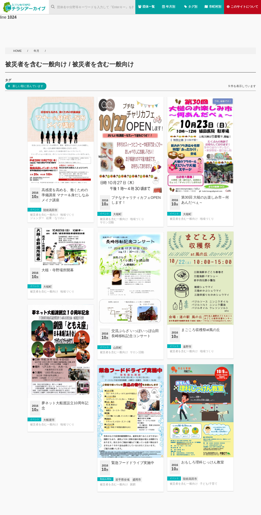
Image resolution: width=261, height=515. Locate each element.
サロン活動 (107, 222)
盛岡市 (137, 479)
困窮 (133, 484)
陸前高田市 (50, 210)
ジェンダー (37, 218)
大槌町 (117, 214)
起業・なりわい (56, 218)
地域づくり (67, 214)
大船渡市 (49, 419)
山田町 (117, 347)
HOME (17, 50)
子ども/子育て (208, 483)
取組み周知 (105, 479)
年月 (37, 50)
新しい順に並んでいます (25, 86)
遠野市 (187, 346)
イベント (34, 209)
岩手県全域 (122, 479)
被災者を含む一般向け (44, 214)
